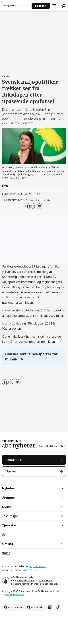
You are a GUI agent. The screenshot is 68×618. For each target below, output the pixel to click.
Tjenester (9, 525)
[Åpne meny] (54, 5)
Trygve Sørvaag (38, 566)
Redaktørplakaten (26, 580)
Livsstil (7, 507)
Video (6, 553)
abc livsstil (37, 607)
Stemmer (9, 497)
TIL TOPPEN (10, 441)
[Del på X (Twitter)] (33, 206)
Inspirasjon (10, 516)
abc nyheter (15, 607)
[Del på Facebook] (28, 206)
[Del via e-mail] (39, 206)
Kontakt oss (13, 460)
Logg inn (40, 5)
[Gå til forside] (15, 5)
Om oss (7, 544)
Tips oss (11, 471)
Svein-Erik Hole (30, 570)
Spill (5, 535)
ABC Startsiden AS (14, 594)
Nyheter (8, 488)
